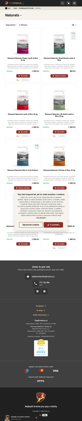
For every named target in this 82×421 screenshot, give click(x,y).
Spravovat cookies (31, 225)
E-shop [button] (40, 310)
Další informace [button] (39, 315)
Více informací (41, 217)
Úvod (15, 8)
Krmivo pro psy (24, 8)
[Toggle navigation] (62, 3)
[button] (20, 15)
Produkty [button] (40, 306)
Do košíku (23, 76)
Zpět (7, 8)
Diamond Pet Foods (37, 8)
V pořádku (53, 225)
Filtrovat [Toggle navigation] (23, 25)
